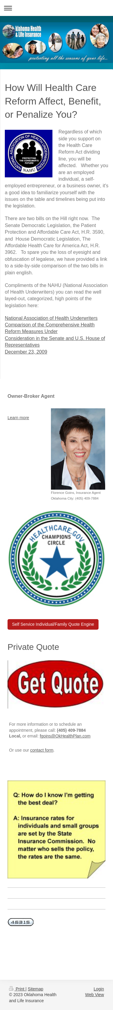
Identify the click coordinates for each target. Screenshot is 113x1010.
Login (99, 989)
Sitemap (35, 989)
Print (17, 989)
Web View (94, 994)
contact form (41, 750)
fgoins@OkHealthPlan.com (65, 736)
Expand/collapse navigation (56, 8)
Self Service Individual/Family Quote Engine (53, 624)
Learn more (18, 417)
